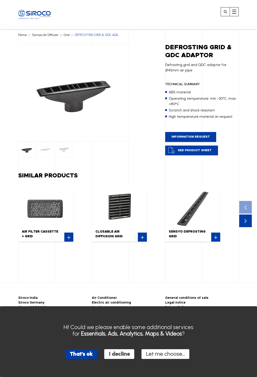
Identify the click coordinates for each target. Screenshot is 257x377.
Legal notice (175, 302)
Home (22, 35)
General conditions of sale (186, 297)
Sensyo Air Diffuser (45, 35)
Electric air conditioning (111, 302)
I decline (119, 354)
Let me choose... (165, 354)
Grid (66, 35)
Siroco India (28, 297)
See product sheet (190, 150)
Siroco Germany (31, 302)
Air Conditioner (104, 297)
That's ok (81, 354)
